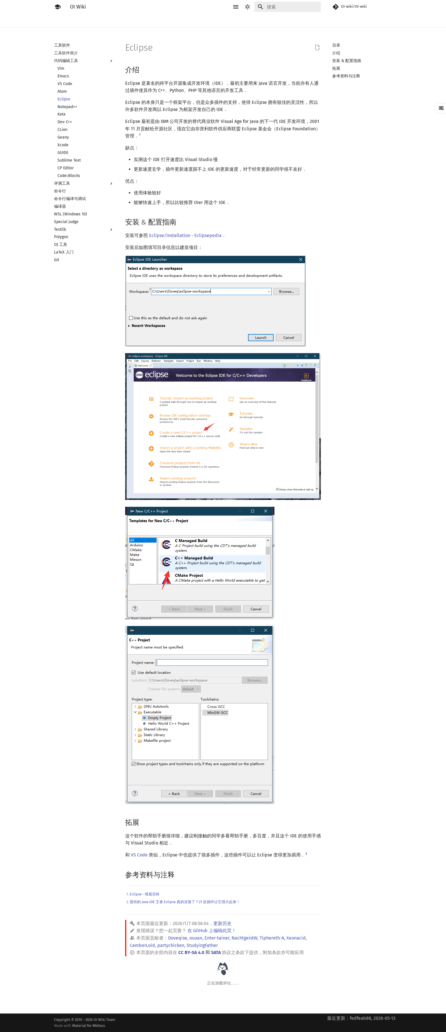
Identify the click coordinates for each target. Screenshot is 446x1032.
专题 (310, 20)
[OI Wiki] (57, 7)
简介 (58, 20)
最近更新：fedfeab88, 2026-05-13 (361, 1018)
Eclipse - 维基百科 (145, 894)
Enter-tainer (217, 938)
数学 (220, 20)
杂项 (295, 20)
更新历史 (222, 923)
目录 (336, 45)
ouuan (195, 938)
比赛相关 (77, 20)
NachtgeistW (244, 938)
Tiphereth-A (272, 938)
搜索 (164, 20)
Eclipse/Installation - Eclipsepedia (185, 235)
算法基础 (145, 20)
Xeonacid (296, 938)
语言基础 (122, 20)
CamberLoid (142, 945)
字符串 (203, 20)
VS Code (139, 855)
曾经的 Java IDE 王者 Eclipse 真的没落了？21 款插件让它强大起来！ (185, 902)
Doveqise (177, 938)
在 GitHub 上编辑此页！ (211, 930)
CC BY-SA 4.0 (191, 952)
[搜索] (287, 7)
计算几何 (276, 20)
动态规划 (183, 20)
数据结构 (239, 20)
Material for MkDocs (88, 1025)
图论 (258, 20)
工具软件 (100, 20)
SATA (216, 952)
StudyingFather (202, 945)
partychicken (170, 945)
